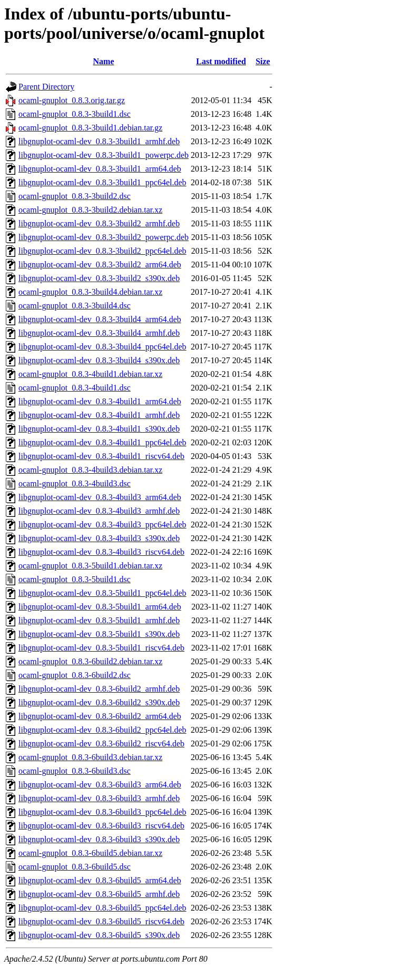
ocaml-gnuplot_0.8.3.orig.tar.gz (71, 100)
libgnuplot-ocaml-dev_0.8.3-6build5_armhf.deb (99, 894)
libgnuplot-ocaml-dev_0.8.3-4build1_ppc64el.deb (102, 442)
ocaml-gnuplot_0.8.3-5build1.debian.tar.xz (90, 565)
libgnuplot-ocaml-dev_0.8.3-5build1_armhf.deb (99, 620)
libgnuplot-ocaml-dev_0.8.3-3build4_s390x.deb (99, 360)
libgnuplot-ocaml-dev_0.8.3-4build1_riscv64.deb (101, 456)
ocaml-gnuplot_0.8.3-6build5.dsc (74, 866)
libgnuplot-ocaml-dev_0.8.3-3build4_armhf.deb (99, 332)
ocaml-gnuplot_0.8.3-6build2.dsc (74, 675)
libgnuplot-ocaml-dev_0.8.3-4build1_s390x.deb (99, 428)
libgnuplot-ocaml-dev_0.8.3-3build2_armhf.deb (99, 223)
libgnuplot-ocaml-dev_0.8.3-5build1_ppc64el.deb (102, 592)
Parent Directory (46, 86)
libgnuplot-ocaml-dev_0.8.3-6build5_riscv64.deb (101, 921)
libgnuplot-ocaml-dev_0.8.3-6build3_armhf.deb (99, 798)
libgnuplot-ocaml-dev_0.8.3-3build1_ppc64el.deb (102, 182)
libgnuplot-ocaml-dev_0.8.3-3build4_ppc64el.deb (102, 346)
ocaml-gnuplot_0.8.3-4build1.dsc (74, 387)
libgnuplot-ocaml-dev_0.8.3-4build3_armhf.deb (99, 510)
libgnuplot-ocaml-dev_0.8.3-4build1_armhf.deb (99, 415)
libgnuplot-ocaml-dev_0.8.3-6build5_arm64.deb (99, 880)
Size (263, 61)
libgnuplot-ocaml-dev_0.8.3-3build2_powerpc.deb (103, 237)
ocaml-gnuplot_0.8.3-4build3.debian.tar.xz (90, 469)
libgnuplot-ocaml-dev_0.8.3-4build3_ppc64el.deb (102, 524)
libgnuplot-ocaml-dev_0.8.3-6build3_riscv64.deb (101, 825)
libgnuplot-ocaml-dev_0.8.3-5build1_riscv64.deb (101, 647)
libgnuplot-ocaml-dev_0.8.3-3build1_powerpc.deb (103, 155)
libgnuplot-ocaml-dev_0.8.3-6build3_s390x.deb (99, 839)
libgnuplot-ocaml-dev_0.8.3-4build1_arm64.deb (99, 401)
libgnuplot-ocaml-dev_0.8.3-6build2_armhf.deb (99, 688)
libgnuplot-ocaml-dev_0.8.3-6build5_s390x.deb (99, 935)
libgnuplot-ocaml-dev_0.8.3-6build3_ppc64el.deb (102, 811)
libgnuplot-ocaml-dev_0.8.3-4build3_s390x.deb (99, 538)
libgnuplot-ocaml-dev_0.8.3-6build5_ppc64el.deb (102, 907)
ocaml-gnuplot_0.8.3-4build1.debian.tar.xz (90, 374)
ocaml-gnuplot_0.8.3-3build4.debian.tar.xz (90, 291)
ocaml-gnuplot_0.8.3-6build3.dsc (74, 770)
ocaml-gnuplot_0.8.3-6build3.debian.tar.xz (90, 757)
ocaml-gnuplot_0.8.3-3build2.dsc (74, 196)
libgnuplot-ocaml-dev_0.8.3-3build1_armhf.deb (99, 141)
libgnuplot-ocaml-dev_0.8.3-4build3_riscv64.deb (101, 551)
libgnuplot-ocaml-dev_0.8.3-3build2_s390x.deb (99, 278)
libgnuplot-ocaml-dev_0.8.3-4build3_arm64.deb (99, 497)
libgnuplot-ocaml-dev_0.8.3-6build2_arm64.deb (99, 716)
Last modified (221, 61)
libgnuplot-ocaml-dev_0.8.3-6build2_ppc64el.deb (102, 729)
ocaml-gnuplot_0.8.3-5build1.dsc (74, 579)
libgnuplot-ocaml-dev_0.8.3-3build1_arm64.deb (99, 168)
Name (103, 61)
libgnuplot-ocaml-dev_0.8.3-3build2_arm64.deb (99, 264)
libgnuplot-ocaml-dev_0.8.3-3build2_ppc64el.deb (102, 250)
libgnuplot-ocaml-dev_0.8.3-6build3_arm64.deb (99, 784)
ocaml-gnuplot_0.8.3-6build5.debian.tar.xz (90, 853)
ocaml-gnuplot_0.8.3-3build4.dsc (74, 305)
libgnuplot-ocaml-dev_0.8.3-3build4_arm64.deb (99, 319)
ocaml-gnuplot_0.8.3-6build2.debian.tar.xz (90, 661)
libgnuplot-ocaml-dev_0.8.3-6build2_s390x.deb (99, 702)
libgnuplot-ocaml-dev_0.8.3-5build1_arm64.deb (99, 606)
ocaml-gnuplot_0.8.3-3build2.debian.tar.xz (90, 209)
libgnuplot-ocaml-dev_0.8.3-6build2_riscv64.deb (101, 743)
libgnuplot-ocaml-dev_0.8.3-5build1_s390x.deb (99, 634)
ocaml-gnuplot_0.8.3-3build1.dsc (74, 113)
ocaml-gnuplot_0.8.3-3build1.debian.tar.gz (90, 127)
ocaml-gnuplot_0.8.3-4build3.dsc (74, 483)
